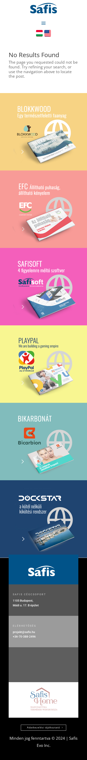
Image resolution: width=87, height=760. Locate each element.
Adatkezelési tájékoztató (43, 727)
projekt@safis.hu (24, 632)
